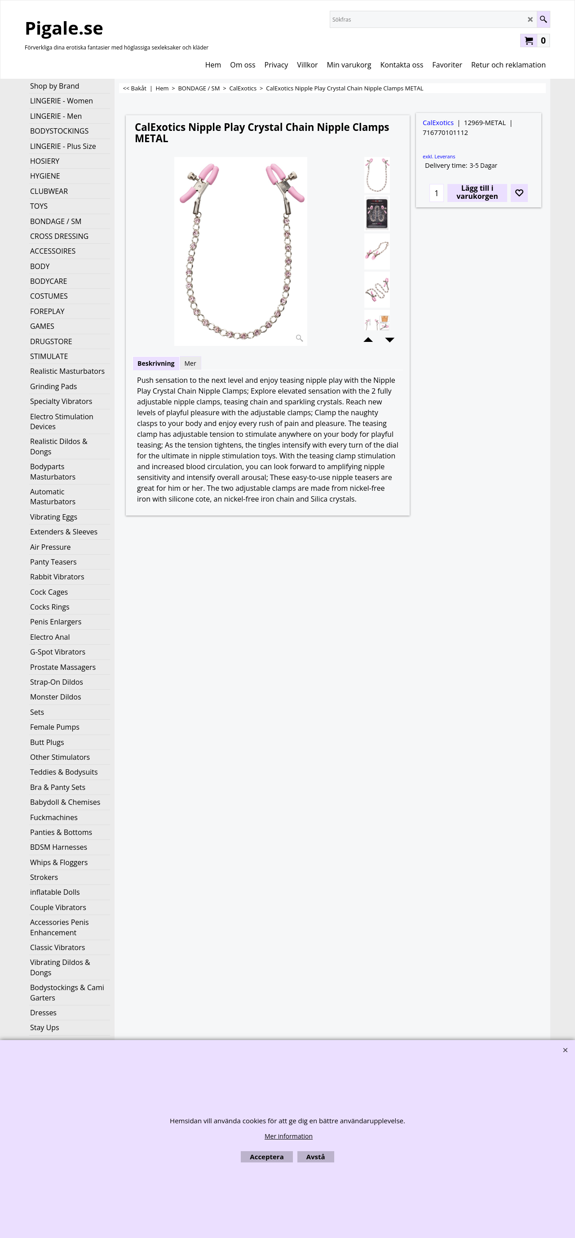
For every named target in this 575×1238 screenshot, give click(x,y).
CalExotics (438, 122)
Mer (190, 363)
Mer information (289, 1136)
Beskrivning (156, 363)
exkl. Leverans (439, 156)
